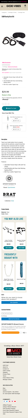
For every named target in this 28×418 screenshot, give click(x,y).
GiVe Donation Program (9, 408)
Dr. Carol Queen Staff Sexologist (11, 393)
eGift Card (5, 365)
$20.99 (8, 284)
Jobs (4, 414)
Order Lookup (6, 370)
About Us (5, 367)
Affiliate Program (7, 405)
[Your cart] (25, 6)
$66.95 (21, 283)
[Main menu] (2, 6)
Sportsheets (11, 187)
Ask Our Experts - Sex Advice (10, 391)
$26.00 (21, 244)
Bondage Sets (21, 12)
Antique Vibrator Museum (9, 407)
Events (4, 390)
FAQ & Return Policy (8, 377)
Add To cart (11, 108)
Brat (12, 201)
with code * (14, 1)
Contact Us (6, 369)
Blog (4, 388)
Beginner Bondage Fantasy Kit (21, 241)
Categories (4, 12)
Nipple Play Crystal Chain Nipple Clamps (9, 280)
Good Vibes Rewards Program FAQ (12, 412)
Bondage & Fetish (13, 12)
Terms (4, 376)
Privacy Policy (6, 374)
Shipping (5, 372)
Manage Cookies (7, 379)
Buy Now (8, 247)
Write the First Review (12, 66)
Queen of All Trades (21, 279)
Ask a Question (5, 72)
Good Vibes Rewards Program (11, 410)
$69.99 (8, 244)
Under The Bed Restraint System (8, 241)
